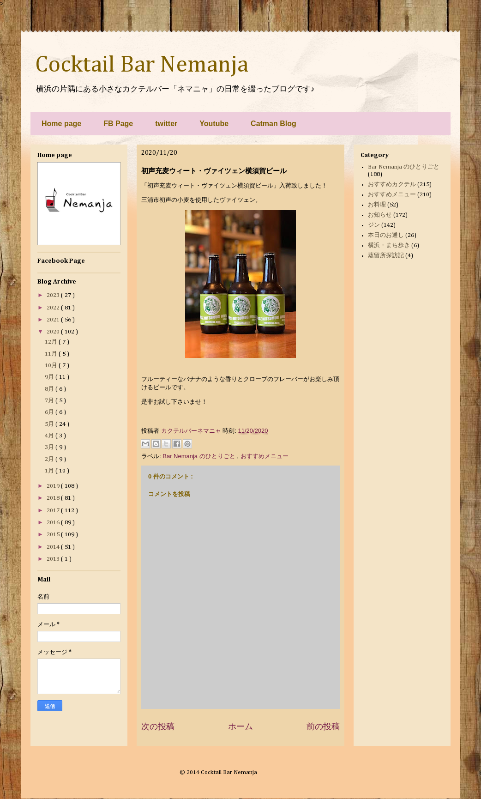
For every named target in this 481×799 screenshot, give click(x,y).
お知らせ (380, 215)
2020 (54, 332)
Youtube (213, 123)
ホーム (240, 726)
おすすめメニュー (264, 456)
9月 (50, 377)
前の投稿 (323, 726)
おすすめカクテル (392, 185)
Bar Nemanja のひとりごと (199, 456)
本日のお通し (386, 235)
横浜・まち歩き (389, 245)
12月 (52, 342)
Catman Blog (273, 123)
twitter (166, 123)
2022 (54, 308)
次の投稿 (157, 726)
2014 (54, 547)
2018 (54, 498)
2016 (54, 523)
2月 (50, 459)
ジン (374, 225)
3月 (50, 447)
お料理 (377, 205)
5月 (50, 424)
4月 (50, 436)
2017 (54, 511)
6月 (50, 412)
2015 (54, 535)
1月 (50, 471)
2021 (54, 320)
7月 (50, 401)
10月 (52, 366)
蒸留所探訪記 (386, 256)
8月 (50, 389)
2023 (54, 295)
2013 (54, 559)
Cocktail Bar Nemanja (141, 65)
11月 (52, 354)
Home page (61, 123)
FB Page (118, 123)
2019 (54, 486)
